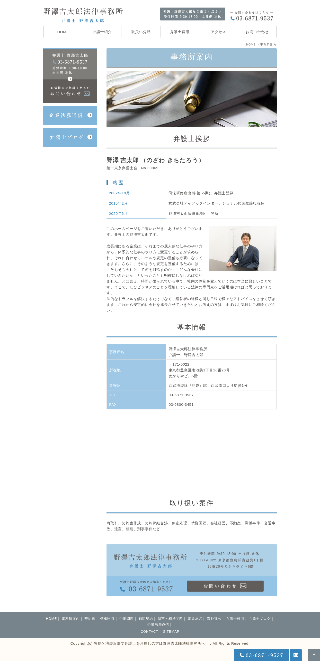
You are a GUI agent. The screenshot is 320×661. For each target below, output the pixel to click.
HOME (251, 44)
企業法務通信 (158, 624)
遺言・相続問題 (170, 619)
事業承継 (195, 619)
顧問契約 (146, 619)
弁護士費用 (235, 619)
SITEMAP (171, 631)
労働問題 (126, 619)
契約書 (89, 619)
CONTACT (149, 631)
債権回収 (107, 619)
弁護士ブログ (260, 619)
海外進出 (214, 619)
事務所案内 (71, 619)
